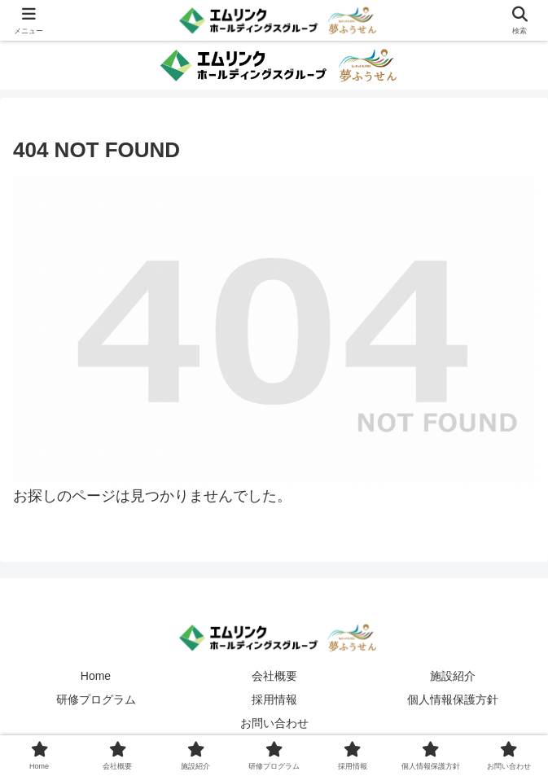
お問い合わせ (274, 723)
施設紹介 (453, 675)
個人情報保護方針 (452, 699)
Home (96, 675)
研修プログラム (96, 699)
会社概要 (274, 675)
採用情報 (274, 699)
